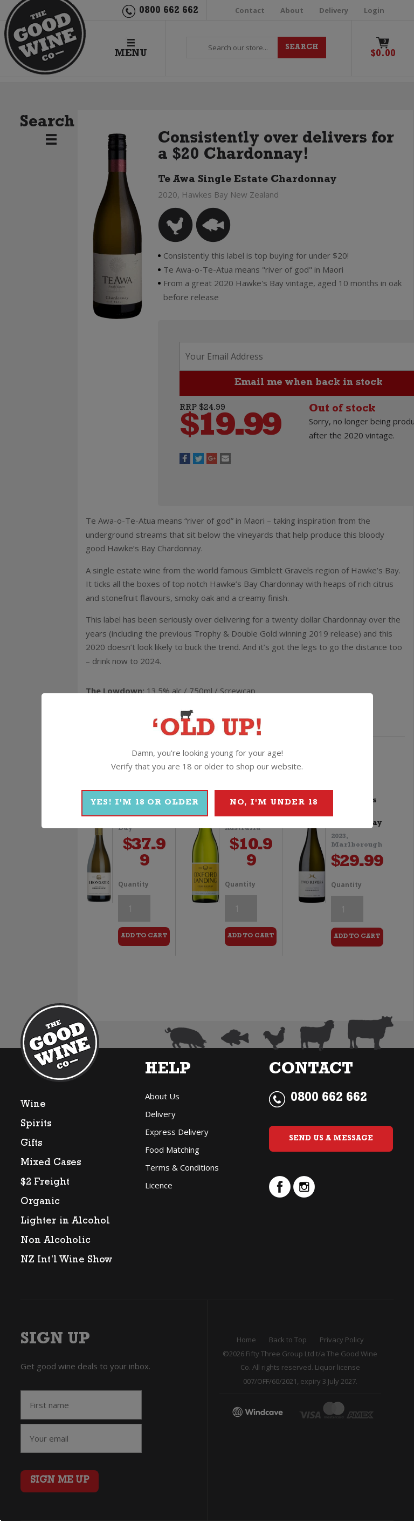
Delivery (160, 1113)
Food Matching (172, 1149)
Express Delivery (177, 1131)
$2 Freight (45, 1183)
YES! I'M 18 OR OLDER (145, 803)
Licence (158, 1185)
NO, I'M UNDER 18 (274, 803)
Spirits (35, 1125)
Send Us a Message (331, 1139)
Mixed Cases (50, 1163)
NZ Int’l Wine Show (66, 1261)
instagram (304, 1187)
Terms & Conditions (182, 1167)
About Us (162, 1096)
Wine (33, 1105)
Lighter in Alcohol (65, 1222)
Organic (40, 1202)
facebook (280, 1187)
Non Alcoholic (55, 1241)
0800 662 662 (329, 1098)
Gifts (31, 1144)
